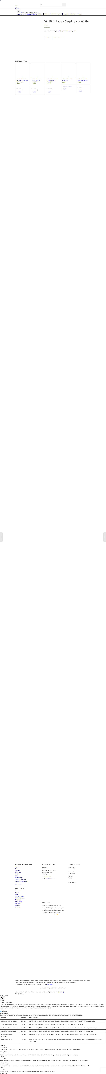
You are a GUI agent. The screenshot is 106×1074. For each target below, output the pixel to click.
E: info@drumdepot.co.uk (31, 14)
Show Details (19, 92)
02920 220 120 (47, 877)
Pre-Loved (17, 907)
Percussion (18, 899)
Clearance (17, 891)
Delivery (17, 874)
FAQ (16, 875)
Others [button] (1, 1067)
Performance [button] (3, 1051)
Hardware (17, 905)
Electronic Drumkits (20, 898)
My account (18, 867)
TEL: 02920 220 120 (17, 7)
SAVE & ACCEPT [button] (4, 1073)
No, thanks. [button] (21, 993)
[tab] (48, 38)
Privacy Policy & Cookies (21, 881)
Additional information (58, 37)
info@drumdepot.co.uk (50, 878)
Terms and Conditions (20, 879)
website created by (58, 988)
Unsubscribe (18, 884)
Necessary (4, 1011)
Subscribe (17, 883)
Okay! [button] (16, 993)
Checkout (17, 870)
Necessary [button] (2, 1009)
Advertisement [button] (3, 1062)
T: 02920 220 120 (20, 14)
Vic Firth (75, 31)
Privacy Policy (60, 992)
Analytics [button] (2, 1056)
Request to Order (66, 86)
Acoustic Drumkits (19, 896)
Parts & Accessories (67, 31)
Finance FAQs (18, 877)
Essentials (60, 31)
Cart (16, 868)
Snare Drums (18, 901)
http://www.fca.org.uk (49, 984)
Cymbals (17, 892)
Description (48, 37)
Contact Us (18, 872)
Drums (16, 894)
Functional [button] (2, 1045)
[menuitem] (40, 14)
